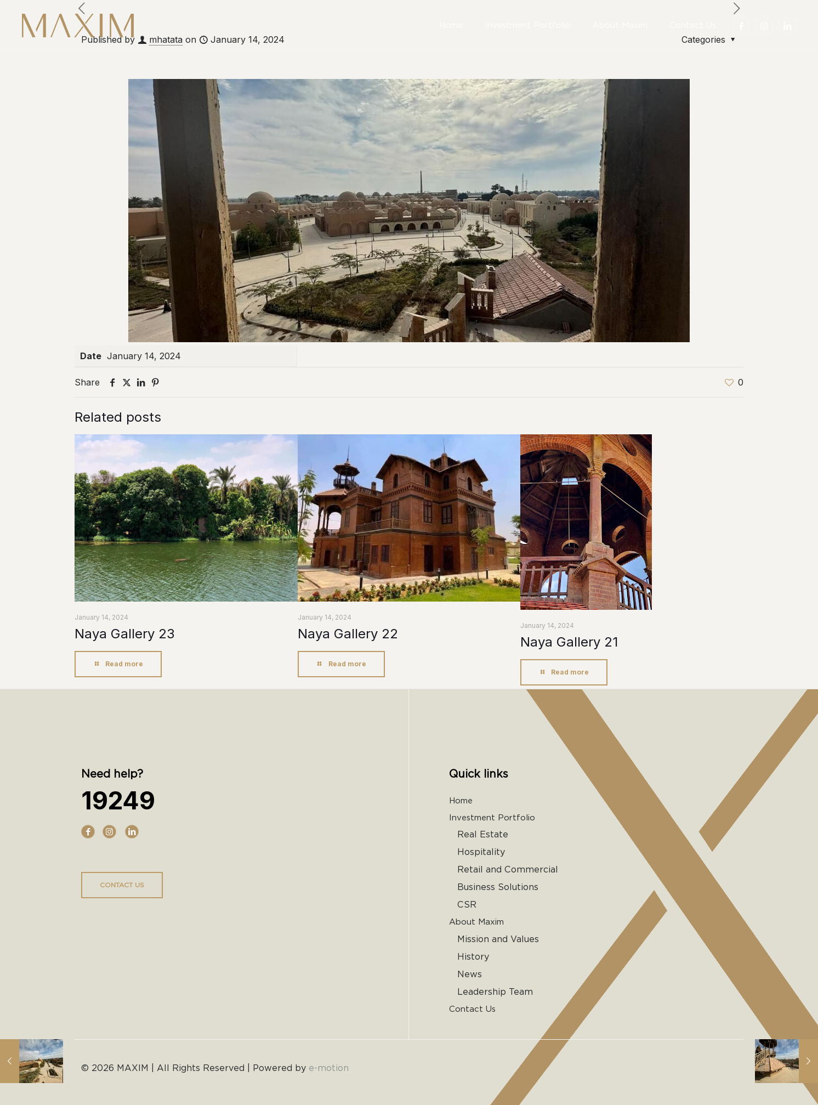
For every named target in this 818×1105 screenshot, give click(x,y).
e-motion (329, 1068)
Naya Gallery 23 (125, 634)
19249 (118, 800)
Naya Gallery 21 (569, 642)
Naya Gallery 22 (348, 634)
